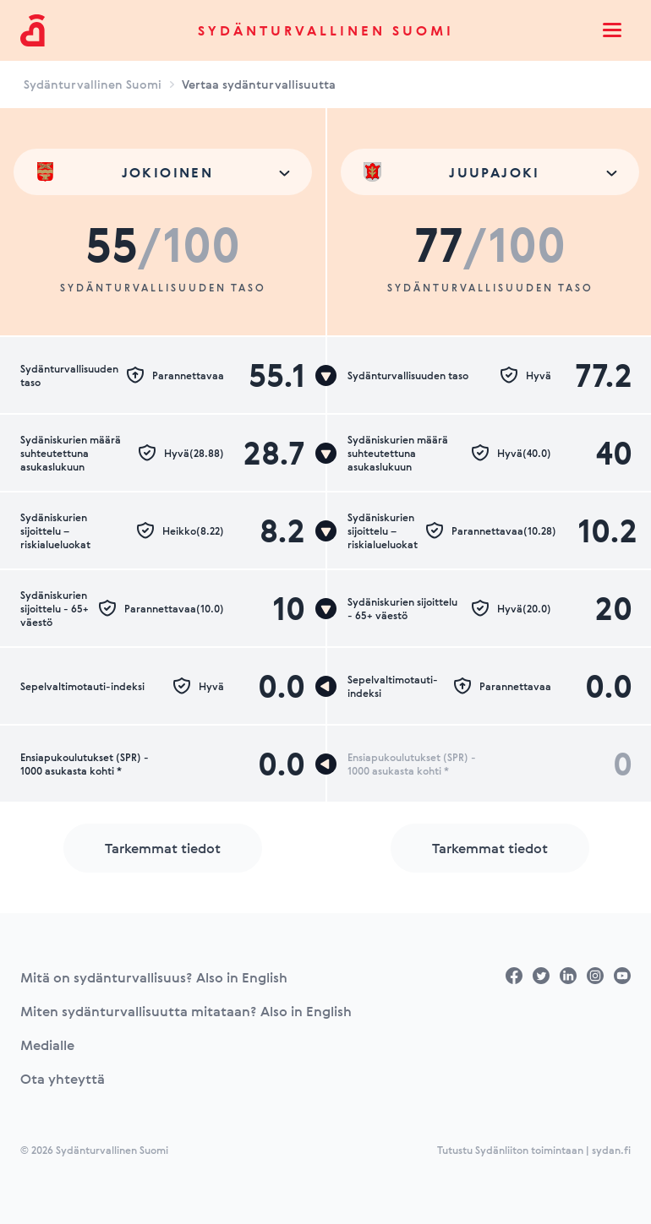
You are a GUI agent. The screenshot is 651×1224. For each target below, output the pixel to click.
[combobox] (163, 172)
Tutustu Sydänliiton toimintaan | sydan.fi (534, 1149)
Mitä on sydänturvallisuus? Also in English (153, 977)
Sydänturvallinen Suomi (326, 30)
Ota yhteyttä (62, 1078)
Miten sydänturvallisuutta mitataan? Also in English (186, 1011)
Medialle (47, 1045)
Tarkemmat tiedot (163, 848)
